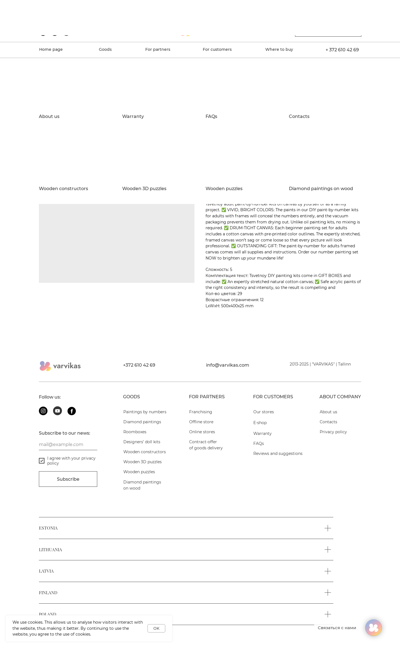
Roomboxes (134, 431)
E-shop (260, 422)
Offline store (201, 421)
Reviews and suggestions (277, 453)
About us (49, 116)
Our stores (263, 411)
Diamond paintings (142, 421)
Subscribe (68, 479)
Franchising (200, 411)
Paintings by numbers (144, 411)
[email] (68, 444)
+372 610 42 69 (139, 365)
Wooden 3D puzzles (144, 188)
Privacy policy (333, 431)
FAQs (211, 116)
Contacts (299, 116)
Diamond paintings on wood (321, 188)
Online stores (202, 431)
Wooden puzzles (224, 188)
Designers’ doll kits (141, 441)
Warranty (133, 116)
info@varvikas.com (227, 365)
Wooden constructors (63, 188)
